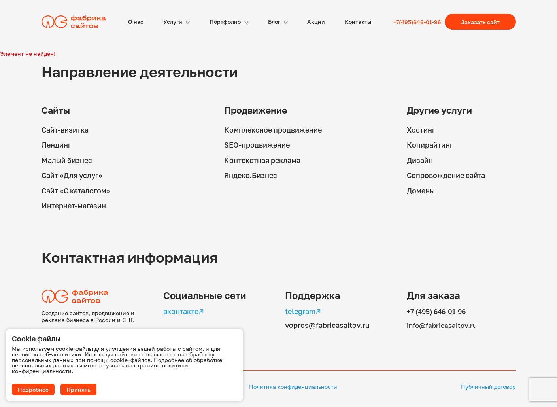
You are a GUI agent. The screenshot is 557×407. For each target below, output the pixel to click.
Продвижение (257, 109)
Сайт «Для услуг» (72, 174)
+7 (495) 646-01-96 (439, 309)
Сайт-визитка (65, 129)
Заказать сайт (480, 22)
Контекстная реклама (262, 159)
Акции (316, 21)
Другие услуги (441, 109)
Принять (78, 389)
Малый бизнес (67, 159)
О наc (135, 21)
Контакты (358, 21)
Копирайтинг (430, 144)
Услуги (173, 21)
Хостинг (421, 129)
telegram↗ (303, 309)
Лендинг (56, 144)
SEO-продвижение (257, 144)
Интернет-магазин (74, 204)
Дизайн (420, 159)
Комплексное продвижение (273, 129)
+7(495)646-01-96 (417, 22)
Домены (421, 189)
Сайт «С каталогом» (76, 189)
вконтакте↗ (183, 309)
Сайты (57, 109)
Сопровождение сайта (446, 174)
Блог (274, 21)
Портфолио (225, 21)
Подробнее (33, 389)
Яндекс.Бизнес (250, 174)
